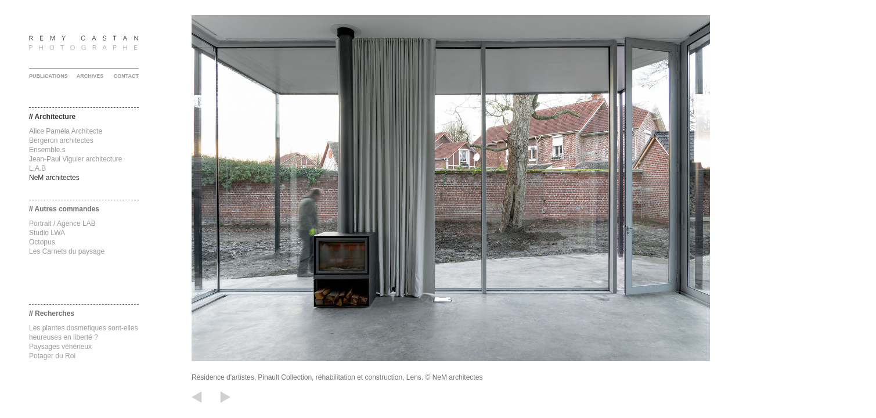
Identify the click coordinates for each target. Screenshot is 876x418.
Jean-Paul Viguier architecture (75, 159)
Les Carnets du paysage (66, 251)
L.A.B (37, 168)
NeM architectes (54, 178)
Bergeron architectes (61, 140)
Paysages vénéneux (60, 347)
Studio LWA (47, 233)
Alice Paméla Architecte (65, 131)
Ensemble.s (47, 150)
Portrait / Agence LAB (62, 223)
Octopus (42, 242)
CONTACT (126, 76)
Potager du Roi (52, 356)
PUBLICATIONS (48, 76)
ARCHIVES (90, 76)
